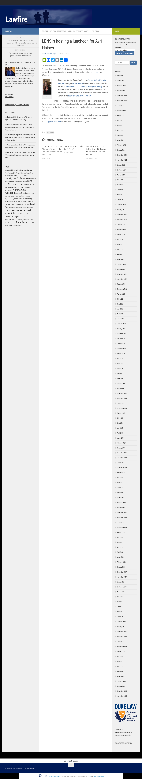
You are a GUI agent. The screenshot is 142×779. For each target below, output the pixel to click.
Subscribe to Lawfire (71, 761)
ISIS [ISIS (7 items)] (28, 207)
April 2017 (120, 612)
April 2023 (120, 254)
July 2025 (120, 120)
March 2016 (120, 676)
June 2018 (120, 542)
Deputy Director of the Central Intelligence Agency (84, 86)
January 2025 (121, 150)
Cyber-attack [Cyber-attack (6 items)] (18, 196)
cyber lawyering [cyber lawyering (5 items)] (26, 196)
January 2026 (121, 91)
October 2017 (121, 582)
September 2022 (122, 289)
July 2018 (120, 537)
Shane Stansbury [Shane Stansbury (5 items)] (9, 225)
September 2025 (122, 110)
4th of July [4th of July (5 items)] (7, 170)
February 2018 (121, 562)
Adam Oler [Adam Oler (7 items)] (8, 187)
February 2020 (121, 443)
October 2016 (121, 641)
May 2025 (120, 130)
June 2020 (120, 423)
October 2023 (121, 225)
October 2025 (121, 105)
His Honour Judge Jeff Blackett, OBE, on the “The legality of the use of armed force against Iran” (20, 155)
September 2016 (122, 646)
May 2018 (120, 547)
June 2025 (120, 125)
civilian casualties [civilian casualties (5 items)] (9, 196)
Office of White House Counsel (79, 96)
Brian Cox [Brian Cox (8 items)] (24, 193)
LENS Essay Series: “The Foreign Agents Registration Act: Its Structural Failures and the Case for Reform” (20, 127)
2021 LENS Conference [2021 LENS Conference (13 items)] (18, 183)
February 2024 (121, 205)
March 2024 (120, 200)
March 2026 (120, 81)
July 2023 (120, 239)
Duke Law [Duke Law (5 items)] (25, 201)
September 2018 (122, 527)
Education (46, 31)
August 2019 (121, 473)
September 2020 (122, 408)
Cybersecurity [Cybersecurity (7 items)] (9, 199)
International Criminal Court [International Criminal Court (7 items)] (17, 207)
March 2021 (120, 378)
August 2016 (121, 651)
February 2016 (121, 681)
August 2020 (121, 413)
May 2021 (120, 368)
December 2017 (122, 572)
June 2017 (120, 602)
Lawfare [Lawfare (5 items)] (31, 207)
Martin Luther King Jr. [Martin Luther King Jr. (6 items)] (27, 214)
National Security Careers (79, 31)
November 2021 (122, 339)
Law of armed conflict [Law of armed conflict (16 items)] (18, 212)
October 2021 (121, 344)
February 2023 (121, 264)
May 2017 (120, 607)
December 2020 (122, 393)
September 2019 (122, 468)
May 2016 (120, 666)
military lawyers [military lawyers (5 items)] (29, 217)
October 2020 (121, 403)
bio (97, 72)
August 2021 (121, 354)
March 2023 (120, 259)
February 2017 (121, 622)
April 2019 (120, 493)
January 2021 (121, 388)
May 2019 (120, 488)
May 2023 (120, 249)
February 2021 (121, 383)
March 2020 (120, 438)
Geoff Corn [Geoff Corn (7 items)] (11, 204)
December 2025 (122, 95)
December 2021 (122, 334)
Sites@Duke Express (54, 776)
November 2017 (122, 577)
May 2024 (120, 190)
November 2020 (122, 398)
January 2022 (121, 329)
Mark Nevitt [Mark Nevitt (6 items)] (17, 214)
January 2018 (121, 567)
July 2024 (120, 180)
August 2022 (121, 294)
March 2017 (120, 617)
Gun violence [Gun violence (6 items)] (19, 204)
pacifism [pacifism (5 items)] (13, 223)
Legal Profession (59, 31)
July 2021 (120, 359)
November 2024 (122, 160)
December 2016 (122, 632)
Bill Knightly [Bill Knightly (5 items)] (18, 193)
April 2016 (120, 671)
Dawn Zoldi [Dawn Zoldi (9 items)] (18, 198)
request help (101, 776)
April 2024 (120, 195)
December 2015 (122, 691)
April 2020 (120, 433)
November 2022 (122, 279)
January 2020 (121, 448)
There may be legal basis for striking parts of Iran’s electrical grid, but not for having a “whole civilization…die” (20, 137)
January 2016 (121, 686)
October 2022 (121, 284)
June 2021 (120, 364)
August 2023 (121, 234)
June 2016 (120, 661)
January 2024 (121, 210)
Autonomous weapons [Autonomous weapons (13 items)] (16, 191)
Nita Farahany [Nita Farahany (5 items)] (29, 219)
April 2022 (120, 314)
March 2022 (120, 319)
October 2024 (121, 165)
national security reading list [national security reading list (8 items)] (15, 219)
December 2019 (122, 453)
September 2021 (122, 349)
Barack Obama (77, 83)
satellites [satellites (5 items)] (32, 223)
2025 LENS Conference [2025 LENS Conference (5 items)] (29, 184)
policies (89, 776)
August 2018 (121, 532)
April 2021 (120, 373)
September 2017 (122, 587)
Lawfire (16, 19)
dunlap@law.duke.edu (52, 121)
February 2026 (121, 86)
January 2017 (121, 627)
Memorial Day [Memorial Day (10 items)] (11, 216)
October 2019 (121, 463)
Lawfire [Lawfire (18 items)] (10, 210)
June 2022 (120, 304)
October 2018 (121, 522)
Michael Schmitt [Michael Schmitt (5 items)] (21, 217)
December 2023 (122, 215)
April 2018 (120, 552)
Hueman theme (30, 768)
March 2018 (120, 557)
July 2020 (120, 418)
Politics (95, 31)
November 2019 (122, 458)
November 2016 (122, 637)
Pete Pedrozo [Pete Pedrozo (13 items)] (23, 222)
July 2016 (120, 656)
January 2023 (121, 269)
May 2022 (120, 309)
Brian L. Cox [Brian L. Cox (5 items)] (31, 193)
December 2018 (122, 512)
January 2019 (121, 507)
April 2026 (120, 76)
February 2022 (121, 324)
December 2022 (122, 274)
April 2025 (120, 135)
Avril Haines (50, 132)
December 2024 (122, 155)
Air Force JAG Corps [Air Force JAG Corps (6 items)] (18, 187)
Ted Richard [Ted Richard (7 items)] (17, 226)
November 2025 (122, 100)
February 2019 (121, 503)
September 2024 (122, 170)
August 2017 (121, 592)
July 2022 (120, 299)
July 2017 (120, 597)
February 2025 (121, 145)
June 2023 (120, 244)
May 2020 (120, 428)
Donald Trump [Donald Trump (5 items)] (19, 201)
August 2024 (121, 175)
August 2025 (121, 115)
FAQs (95, 776)
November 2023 (122, 220)
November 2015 (122, 696)
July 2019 (120, 478)
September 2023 (122, 229)
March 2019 (120, 498)
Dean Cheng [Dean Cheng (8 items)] (27, 199)
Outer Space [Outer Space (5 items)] (8, 223)
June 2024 (120, 185)
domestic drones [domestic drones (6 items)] (10, 201)
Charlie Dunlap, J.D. (50, 54)
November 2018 (122, 517)
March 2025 (120, 140)
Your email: (118, 47)
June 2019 (120, 483)
